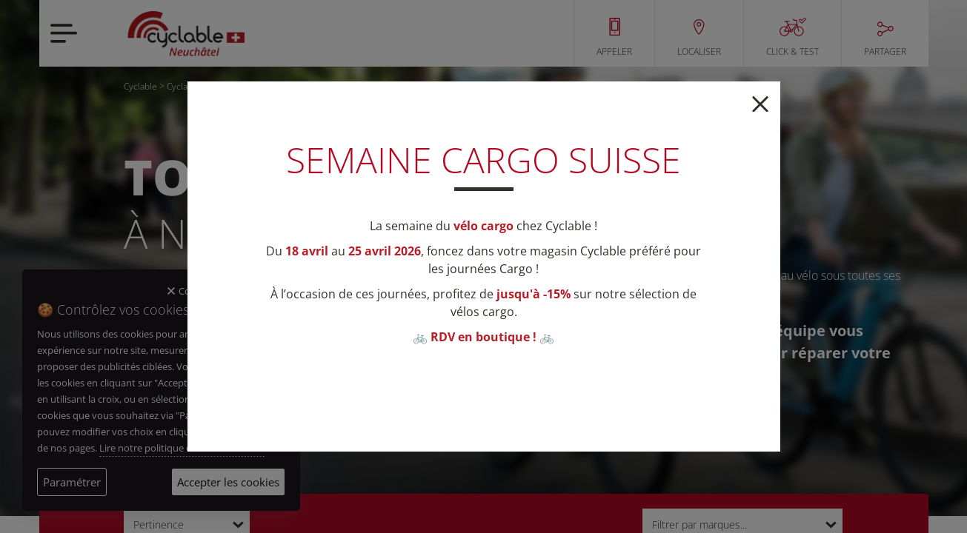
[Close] (760, 102)
